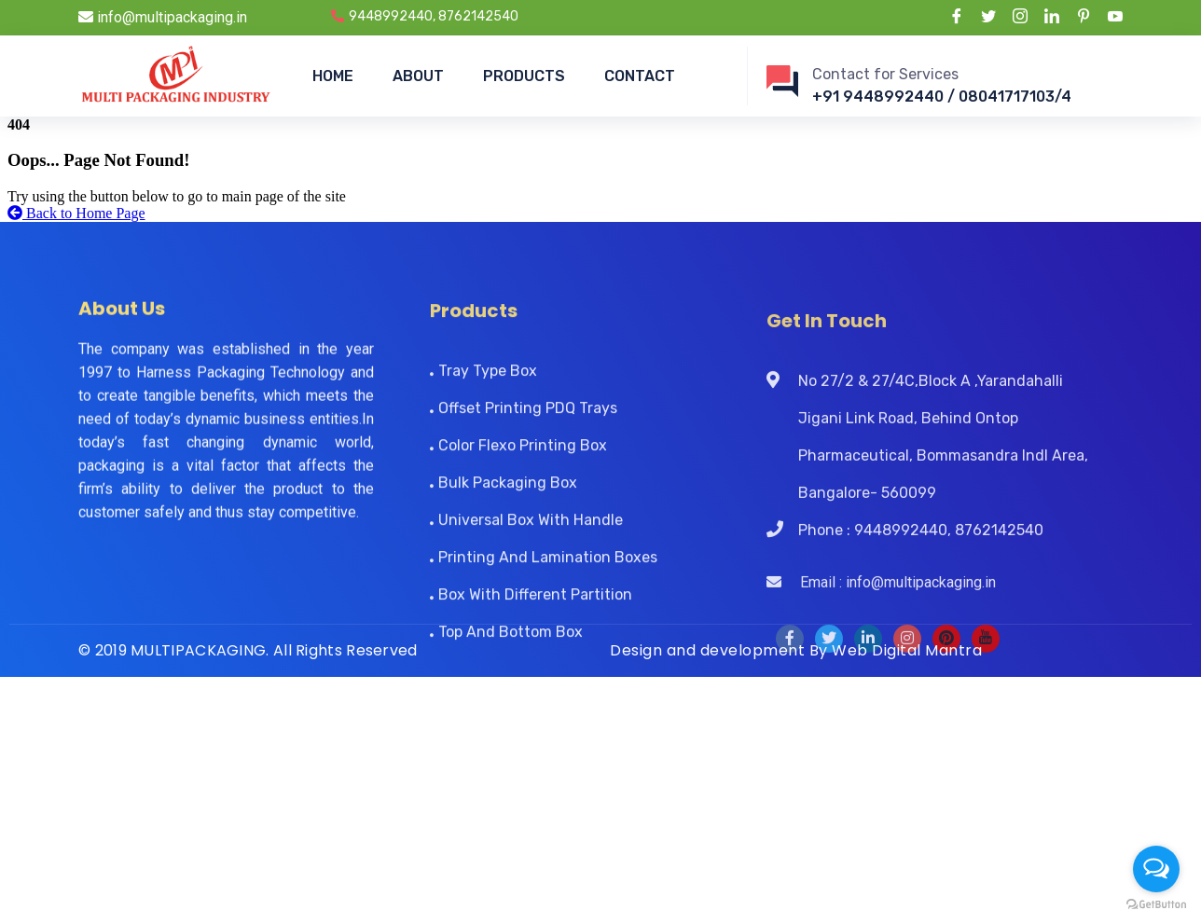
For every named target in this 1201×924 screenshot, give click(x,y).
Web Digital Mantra (907, 650)
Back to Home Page (76, 213)
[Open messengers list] (1156, 869)
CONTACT (639, 76)
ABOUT (418, 76)
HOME (332, 76)
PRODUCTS (524, 76)
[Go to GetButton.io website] (1156, 905)
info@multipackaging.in (162, 17)
